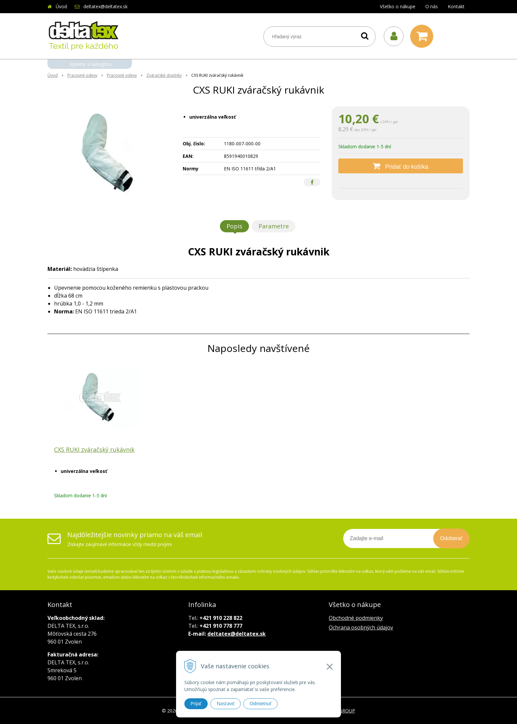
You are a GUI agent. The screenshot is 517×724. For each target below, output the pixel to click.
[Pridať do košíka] (400, 166)
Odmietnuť (260, 703)
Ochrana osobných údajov (361, 627)
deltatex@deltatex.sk (105, 6)
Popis (234, 226)
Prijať (196, 703)
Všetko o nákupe (397, 6)
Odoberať (451, 538)
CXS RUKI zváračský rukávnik (94, 449)
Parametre (273, 226)
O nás (431, 6)
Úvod (61, 6)
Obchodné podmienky (356, 618)
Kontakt (456, 6)
